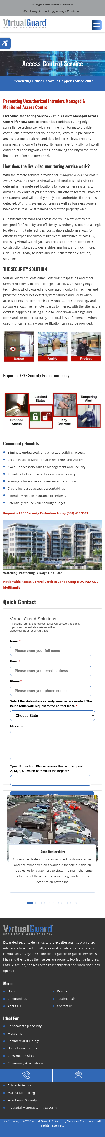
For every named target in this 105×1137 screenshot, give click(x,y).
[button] (30, 903)
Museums (15, 1033)
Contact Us (65, 1006)
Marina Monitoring (21, 1093)
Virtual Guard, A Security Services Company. (62, 1121)
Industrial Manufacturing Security (32, 1107)
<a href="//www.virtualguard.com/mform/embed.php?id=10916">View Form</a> (52, 708)
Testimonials (66, 999)
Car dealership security (25, 1026)
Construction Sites (21, 1056)
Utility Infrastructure (22, 1048)
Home (12, 991)
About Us (14, 1006)
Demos (62, 991)
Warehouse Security (22, 1100)
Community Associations (25, 1063)
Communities (17, 999)
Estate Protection (20, 1085)
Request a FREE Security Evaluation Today (36, 375)
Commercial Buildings (24, 1041)
